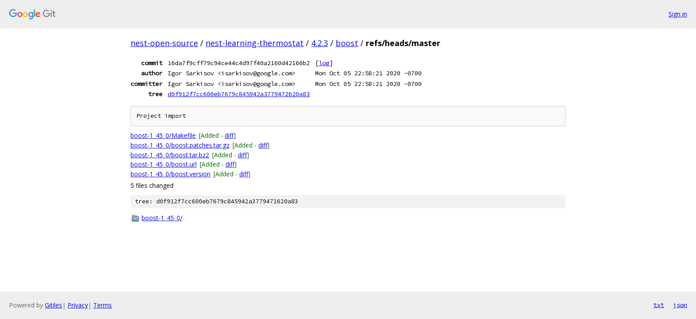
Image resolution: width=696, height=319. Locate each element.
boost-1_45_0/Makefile (163, 135)
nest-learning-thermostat (255, 43)
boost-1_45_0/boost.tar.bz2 (169, 155)
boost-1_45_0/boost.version (170, 174)
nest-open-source (164, 43)
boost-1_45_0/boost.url (163, 164)
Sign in (677, 14)
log (324, 63)
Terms (102, 305)
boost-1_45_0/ (162, 218)
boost (347, 43)
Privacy (77, 305)
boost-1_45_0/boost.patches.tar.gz (179, 145)
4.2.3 (319, 43)
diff (229, 135)
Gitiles (53, 305)
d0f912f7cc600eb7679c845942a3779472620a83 (239, 94)
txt (658, 305)
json (680, 305)
